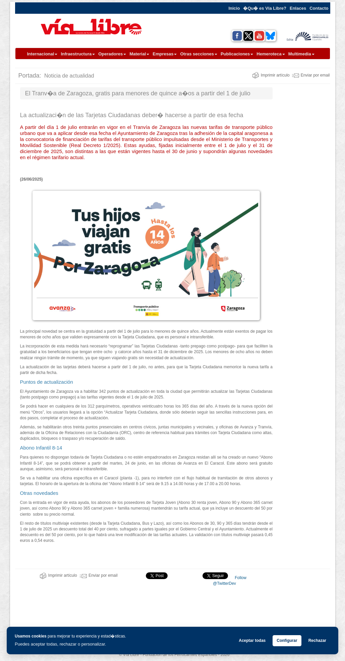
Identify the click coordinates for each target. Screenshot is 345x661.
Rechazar (317, 640)
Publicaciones (237, 53)
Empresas (165, 53)
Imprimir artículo (271, 75)
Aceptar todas (252, 640)
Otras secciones (198, 53)
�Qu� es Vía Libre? (264, 8)
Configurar (287, 640)
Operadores (112, 53)
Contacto (318, 8)
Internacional (42, 53)
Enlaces (298, 8)
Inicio (234, 8)
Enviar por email (311, 75)
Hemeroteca (270, 53)
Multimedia (301, 53)
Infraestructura (78, 53)
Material (139, 53)
